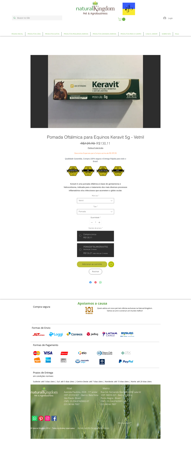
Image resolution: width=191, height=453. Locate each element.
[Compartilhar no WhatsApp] (100, 282)
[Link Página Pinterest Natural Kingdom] (41, 418)
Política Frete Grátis (95, 148)
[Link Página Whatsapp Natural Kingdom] (34, 418)
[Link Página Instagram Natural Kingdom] (47, 418)
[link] (122, 19)
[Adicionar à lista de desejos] (111, 264)
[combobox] (95, 200)
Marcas (95, 196)
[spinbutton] (95, 222)
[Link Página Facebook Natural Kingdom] (54, 418)
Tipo (95, 206)
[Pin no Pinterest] (95, 282)
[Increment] (99, 222)
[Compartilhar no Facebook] (90, 282)
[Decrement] (91, 222)
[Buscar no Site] (37, 18)
